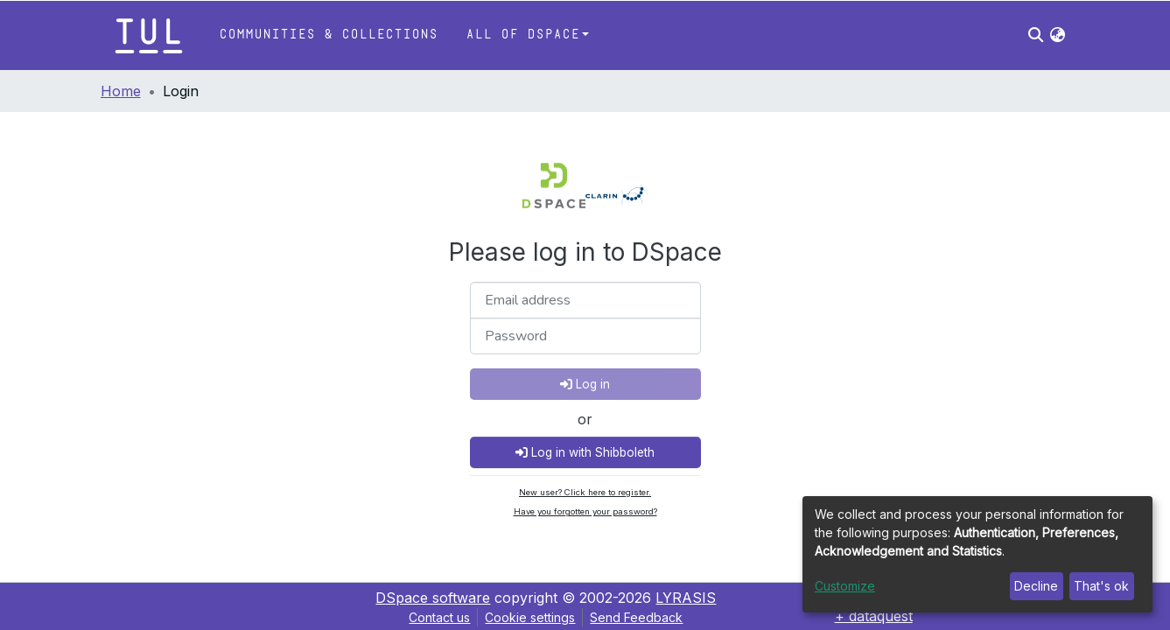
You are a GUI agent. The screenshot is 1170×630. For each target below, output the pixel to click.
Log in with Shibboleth (585, 452)
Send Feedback (636, 617)
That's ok (1101, 585)
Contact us (439, 617)
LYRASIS (685, 597)
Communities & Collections (328, 34)
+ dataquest (874, 616)
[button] (1057, 35)
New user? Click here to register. (585, 492)
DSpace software (432, 597)
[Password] (585, 336)
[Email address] (585, 300)
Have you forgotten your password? (585, 511)
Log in (585, 384)
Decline (1036, 585)
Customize (845, 585)
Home (121, 91)
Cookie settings (530, 617)
